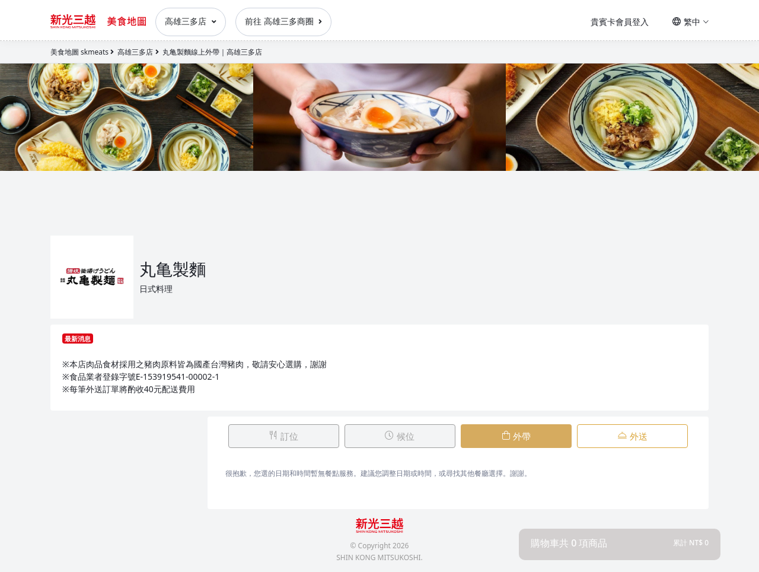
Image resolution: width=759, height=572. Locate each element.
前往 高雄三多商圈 (283, 21)
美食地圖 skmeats (79, 52)
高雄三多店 (190, 21)
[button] (620, 543)
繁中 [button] (690, 21)
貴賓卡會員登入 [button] (620, 21)
